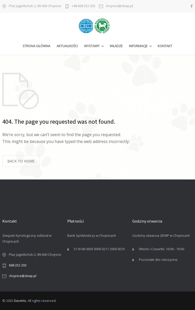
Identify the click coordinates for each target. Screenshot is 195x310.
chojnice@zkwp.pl (119, 6)
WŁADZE (116, 46)
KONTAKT (165, 46)
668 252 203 (17, 265)
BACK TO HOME (21, 161)
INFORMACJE (138, 46)
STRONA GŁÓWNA (36, 46)
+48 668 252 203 (83, 6)
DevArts (20, 300)
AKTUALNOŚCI (67, 46)
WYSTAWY (92, 46)
